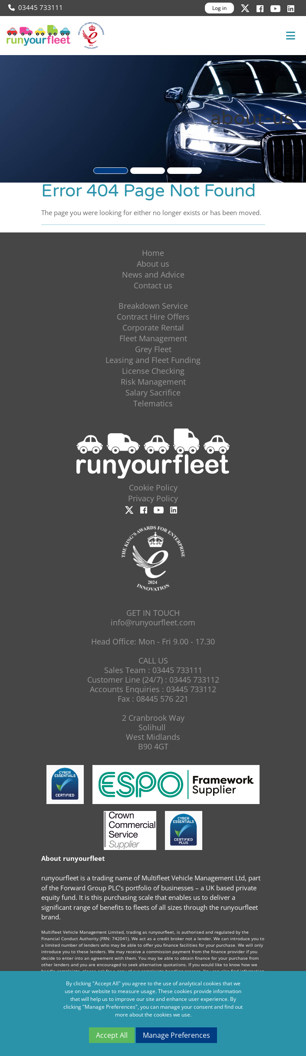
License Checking (153, 371)
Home (153, 253)
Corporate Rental (153, 327)
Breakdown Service (153, 306)
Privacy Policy (153, 498)
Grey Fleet (153, 349)
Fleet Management (153, 338)
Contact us (153, 285)
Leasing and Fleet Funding (153, 360)
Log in (219, 8)
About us (153, 263)
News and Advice (153, 274)
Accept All (112, 1035)
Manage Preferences (176, 1035)
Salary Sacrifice (153, 392)
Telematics (153, 403)
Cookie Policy (153, 487)
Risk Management (153, 381)
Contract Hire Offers (153, 316)
